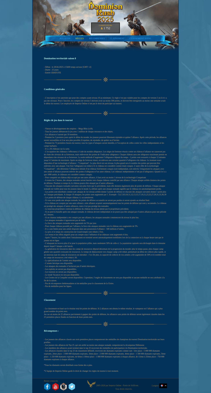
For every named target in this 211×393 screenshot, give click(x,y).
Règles (79, 38)
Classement (117, 38)
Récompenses (97, 38)
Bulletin (64, 38)
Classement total (140, 38)
